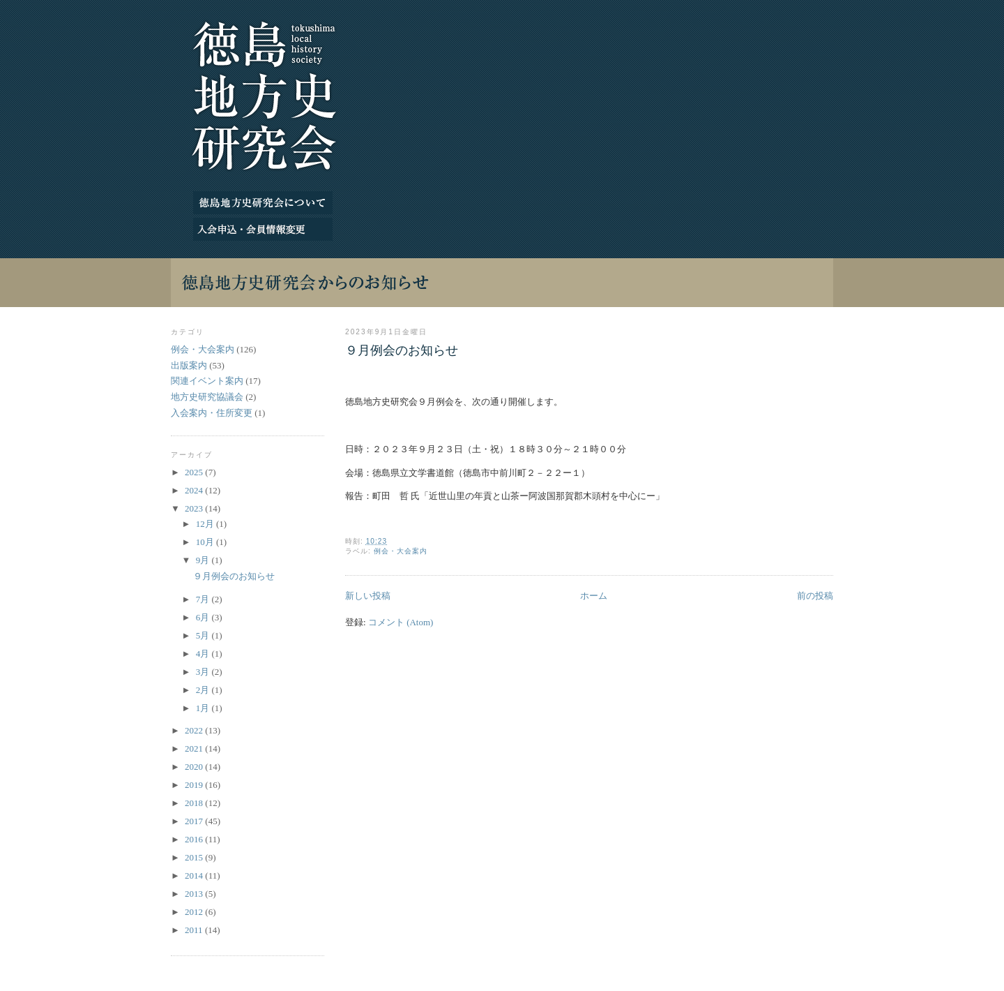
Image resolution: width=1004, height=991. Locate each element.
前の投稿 (815, 595)
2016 (195, 839)
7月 (204, 599)
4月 (204, 653)
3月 (204, 671)
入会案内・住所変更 (211, 413)
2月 (204, 690)
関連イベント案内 (207, 380)
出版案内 (189, 365)
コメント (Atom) (401, 622)
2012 (195, 912)
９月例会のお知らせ (401, 350)
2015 (195, 857)
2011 (195, 930)
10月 (206, 542)
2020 (195, 766)
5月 (204, 635)
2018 (195, 803)
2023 (195, 508)
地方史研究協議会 (207, 397)
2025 (195, 472)
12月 (206, 524)
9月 (204, 560)
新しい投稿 (367, 595)
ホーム (593, 595)
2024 (195, 490)
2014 (195, 875)
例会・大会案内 (400, 551)
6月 (204, 617)
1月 (204, 708)
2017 (195, 821)
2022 (195, 730)
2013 (195, 893)
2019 (195, 785)
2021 (195, 748)
